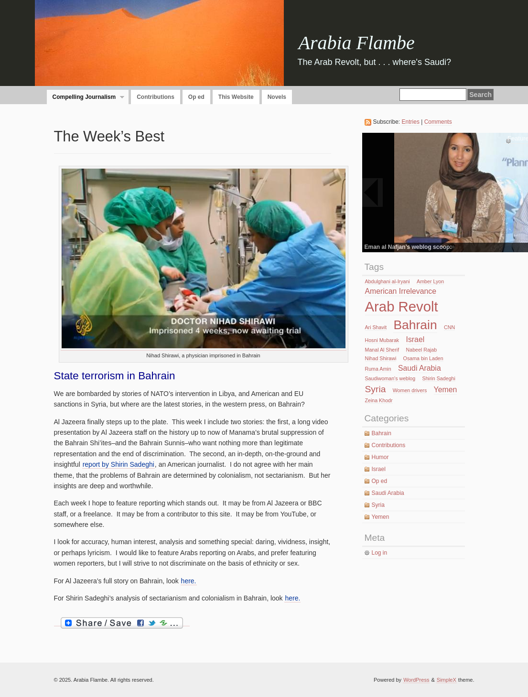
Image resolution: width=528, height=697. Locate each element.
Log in (380, 552)
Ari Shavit (376, 327)
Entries (411, 121)
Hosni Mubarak (382, 340)
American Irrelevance (401, 291)
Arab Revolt (401, 306)
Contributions (155, 97)
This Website (236, 97)
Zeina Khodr (379, 400)
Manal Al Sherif (382, 350)
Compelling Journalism (86, 97)
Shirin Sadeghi (438, 378)
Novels (277, 97)
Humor (380, 457)
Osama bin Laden (423, 358)
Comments (438, 121)
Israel (415, 339)
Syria (375, 389)
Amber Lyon (430, 281)
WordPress (416, 680)
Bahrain (415, 325)
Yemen (445, 390)
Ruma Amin (378, 369)
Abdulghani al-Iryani (387, 281)
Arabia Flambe (357, 43)
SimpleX (446, 680)
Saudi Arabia (419, 368)
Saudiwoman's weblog (390, 378)
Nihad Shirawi (381, 358)
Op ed (196, 97)
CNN (449, 327)
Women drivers (410, 390)
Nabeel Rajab (421, 350)
